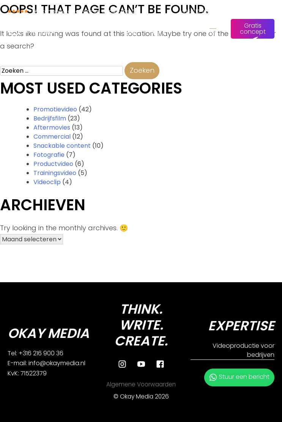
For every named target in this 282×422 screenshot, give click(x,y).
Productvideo (53, 163)
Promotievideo (55, 109)
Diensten (103, 24)
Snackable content (62, 145)
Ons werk (158, 29)
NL (213, 24)
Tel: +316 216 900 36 (35, 353)
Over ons (133, 29)
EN (213, 33)
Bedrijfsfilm (49, 118)
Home (72, 24)
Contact (187, 24)
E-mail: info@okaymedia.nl (46, 363)
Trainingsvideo (54, 173)
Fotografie (49, 154)
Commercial (52, 136)
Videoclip (47, 182)
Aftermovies (51, 127)
